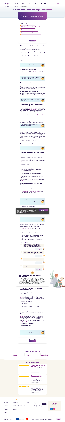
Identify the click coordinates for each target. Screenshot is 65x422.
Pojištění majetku (6, 408)
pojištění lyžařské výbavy (35, 191)
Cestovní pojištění (7, 6)
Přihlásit (44, 403)
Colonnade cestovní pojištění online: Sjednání (28, 32)
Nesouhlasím (43, 212)
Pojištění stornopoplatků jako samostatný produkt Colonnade (30, 26)
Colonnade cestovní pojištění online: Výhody (28, 29)
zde (25, 212)
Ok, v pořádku (43, 210)
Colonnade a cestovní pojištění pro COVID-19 (28, 28)
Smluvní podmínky (41, 408)
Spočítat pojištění (32, 40)
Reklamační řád (15, 408)
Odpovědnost (6, 402)
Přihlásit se (58, 3)
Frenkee (37, 372)
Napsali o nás (6, 412)
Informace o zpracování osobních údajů (18, 406)
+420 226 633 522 (54, 402)
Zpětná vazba (15, 409)
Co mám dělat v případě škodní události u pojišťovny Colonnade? (31, 34)
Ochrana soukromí (36, 408)
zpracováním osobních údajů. (38, 406)
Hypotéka (5, 406)
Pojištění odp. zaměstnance (7, 403)
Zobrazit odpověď (38, 249)
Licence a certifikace (16, 403)
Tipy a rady (28, 402)
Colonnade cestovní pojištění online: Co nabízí (28, 25)
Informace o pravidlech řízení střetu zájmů (19, 405)
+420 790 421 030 (54, 403)
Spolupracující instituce (16, 402)
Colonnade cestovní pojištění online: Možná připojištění (29, 31)
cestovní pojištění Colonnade (28, 99)
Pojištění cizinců (6, 405)
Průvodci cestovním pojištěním (14, 6)
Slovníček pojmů (28, 403)
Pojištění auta (6, 409)
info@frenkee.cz (54, 406)
